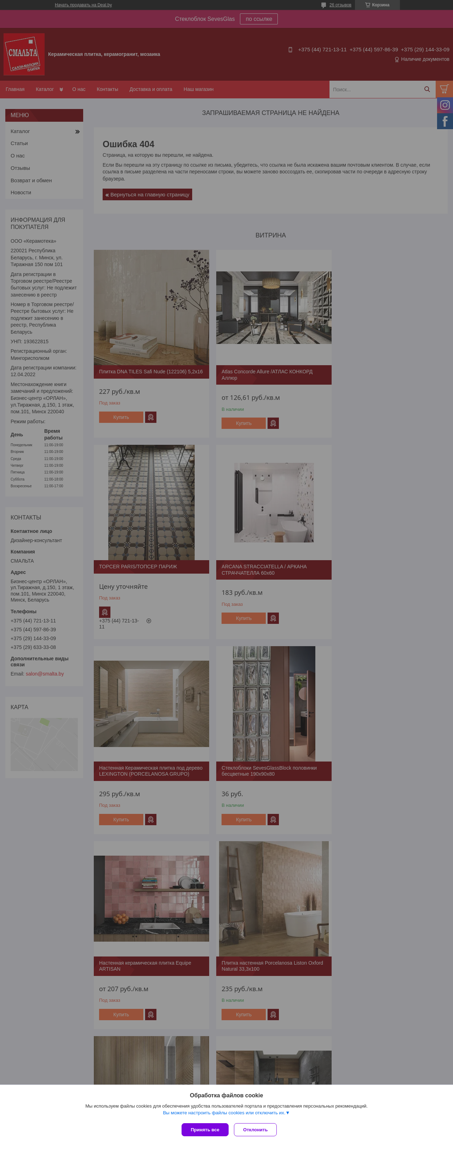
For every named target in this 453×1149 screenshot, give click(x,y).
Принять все (205, 1129)
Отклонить (257, 1129)
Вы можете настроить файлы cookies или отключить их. (224, 1114)
